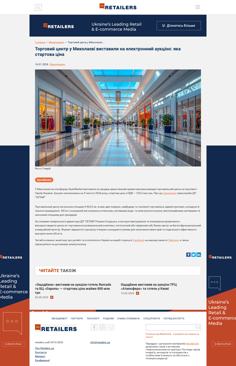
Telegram (173, 240)
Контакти (41, 352)
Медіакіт (40, 356)
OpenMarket (44, 180)
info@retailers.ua (100, 342)
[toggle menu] (197, 7)
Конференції (42, 360)
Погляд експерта (176, 316)
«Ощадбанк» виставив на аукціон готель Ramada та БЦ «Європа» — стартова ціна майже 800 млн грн (73, 289)
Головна (40, 42)
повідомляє (169, 193)
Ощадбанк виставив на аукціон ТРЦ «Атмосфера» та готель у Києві (149, 286)
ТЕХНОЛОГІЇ (92, 316)
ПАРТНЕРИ (76, 316)
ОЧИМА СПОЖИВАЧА (129, 316)
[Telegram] (111, 327)
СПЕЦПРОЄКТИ (153, 316)
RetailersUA (192, 343)
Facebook (138, 240)
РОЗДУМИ (108, 316)
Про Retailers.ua (44, 348)
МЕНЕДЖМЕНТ (58, 316)
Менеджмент (56, 42)
